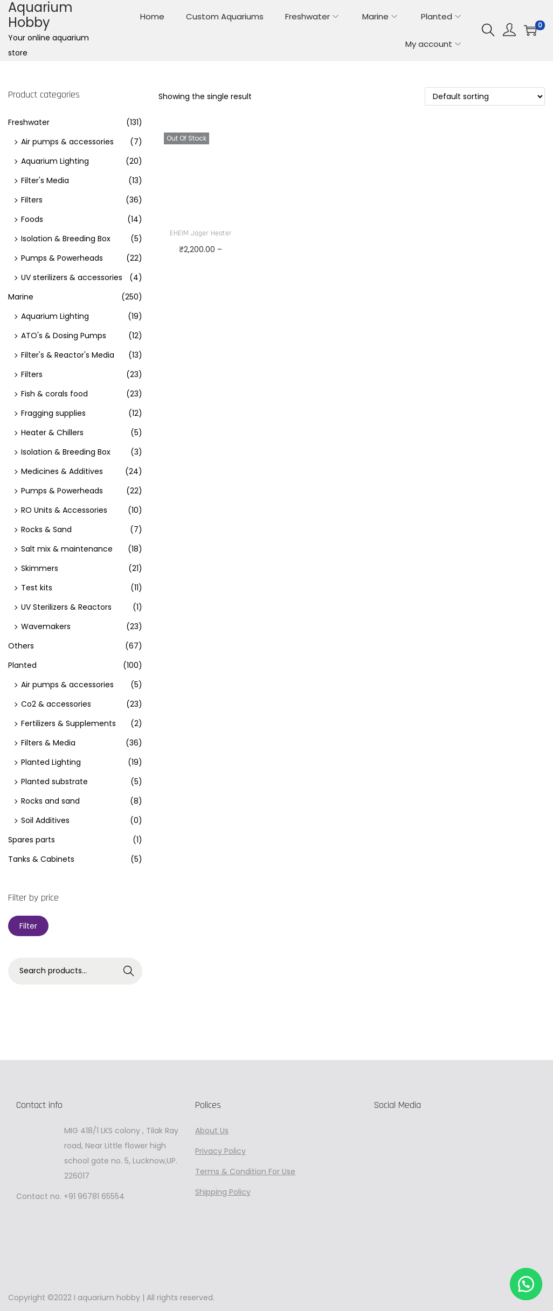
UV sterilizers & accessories (71, 277)
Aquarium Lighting (55, 161)
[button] (526, 1284)
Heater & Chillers (52, 432)
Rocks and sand (50, 801)
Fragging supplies (53, 413)
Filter (28, 926)
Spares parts (31, 839)
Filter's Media (45, 180)
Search (129, 971)
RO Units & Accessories (64, 510)
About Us (212, 1130)
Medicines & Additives (62, 471)
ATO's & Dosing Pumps (63, 335)
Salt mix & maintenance (67, 548)
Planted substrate (54, 781)
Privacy (208, 1151)
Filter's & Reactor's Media (67, 355)
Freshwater (29, 122)
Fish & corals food (54, 393)
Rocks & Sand (46, 529)
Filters (32, 199)
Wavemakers (46, 626)
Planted (22, 665)
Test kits (36, 587)
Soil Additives (45, 820)
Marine (20, 296)
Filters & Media (48, 742)
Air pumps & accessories (67, 141)
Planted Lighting (51, 762)
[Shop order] (484, 96)
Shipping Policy (223, 1192)
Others (21, 645)
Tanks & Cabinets (41, 859)
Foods (32, 219)
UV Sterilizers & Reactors (66, 607)
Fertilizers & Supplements (68, 723)
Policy (234, 1151)
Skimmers (39, 568)
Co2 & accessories (56, 704)
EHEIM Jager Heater (201, 233)
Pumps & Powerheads (62, 258)
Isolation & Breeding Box (65, 238)
